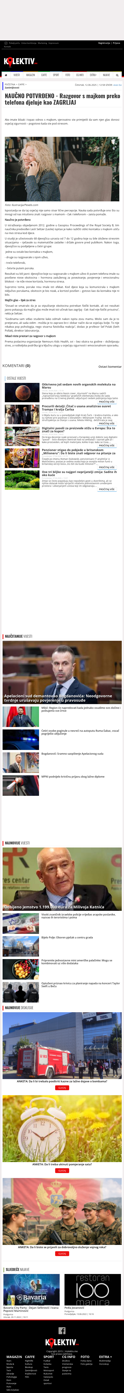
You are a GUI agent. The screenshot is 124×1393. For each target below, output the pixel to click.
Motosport (49, 1370)
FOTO (67, 75)
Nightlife (29, 1360)
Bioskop (29, 1367)
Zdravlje (10, 1373)
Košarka (47, 1363)
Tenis (46, 1367)
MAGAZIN (30, 75)
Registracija (104, 43)
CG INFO (80, 75)
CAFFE (44, 75)
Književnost (30, 1373)
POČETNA (10, 84)
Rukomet (48, 1373)
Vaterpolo (48, 1376)
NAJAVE (106, 75)
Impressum (54, 43)
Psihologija (11, 1376)
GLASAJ (62, 1087)
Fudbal (47, 1360)
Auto (8, 1386)
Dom (8, 1380)
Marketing (42, 43)
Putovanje (11, 1383)
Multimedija (105, 1360)
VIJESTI (17, 75)
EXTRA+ (93, 75)
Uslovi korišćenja (28, 43)
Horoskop (104, 1363)
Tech (8, 1370)
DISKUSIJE (19, 1007)
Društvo (66, 1360)
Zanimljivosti (12, 87)
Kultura (28, 1363)
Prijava (116, 43)
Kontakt (7, 46)
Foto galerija (86, 1363)
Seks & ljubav (12, 1389)
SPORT (56, 75)
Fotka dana (86, 1360)
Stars (8, 1360)
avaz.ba (117, 84)
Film (27, 1376)
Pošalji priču (14, 43)
